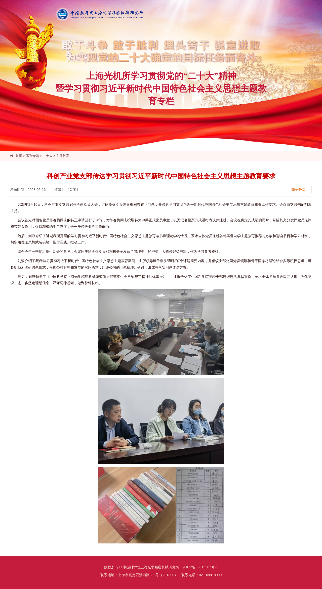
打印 (57, 190)
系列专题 (32, 156)
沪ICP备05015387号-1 (200, 567)
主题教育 (62, 156)
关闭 (72, 190)
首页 (19, 156)
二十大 (48, 156)
